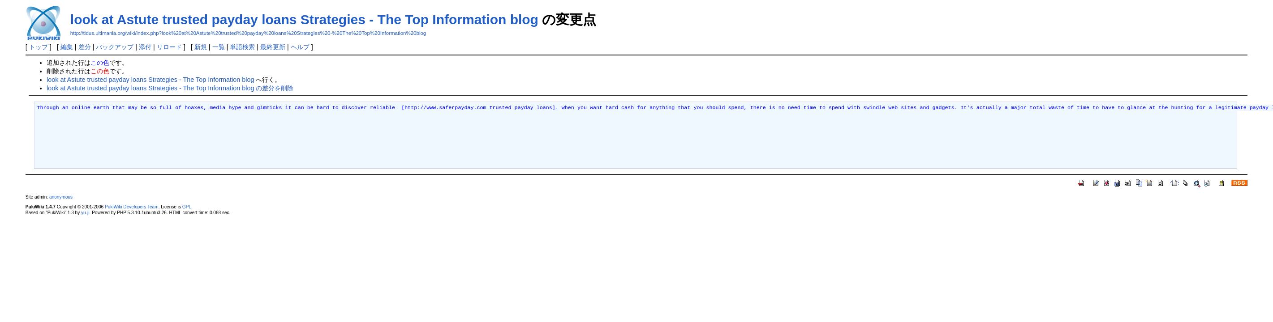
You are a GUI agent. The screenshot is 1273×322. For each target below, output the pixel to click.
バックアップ (114, 47)
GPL (186, 206)
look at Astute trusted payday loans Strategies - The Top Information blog (304, 19)
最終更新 (272, 47)
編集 (66, 47)
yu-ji (85, 212)
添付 (145, 47)
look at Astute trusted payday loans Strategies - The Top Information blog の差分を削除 (170, 88)
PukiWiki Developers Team (132, 206)
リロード (169, 47)
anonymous (61, 197)
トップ (38, 47)
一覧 (218, 47)
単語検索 (242, 47)
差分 (84, 47)
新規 (200, 47)
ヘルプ (300, 47)
